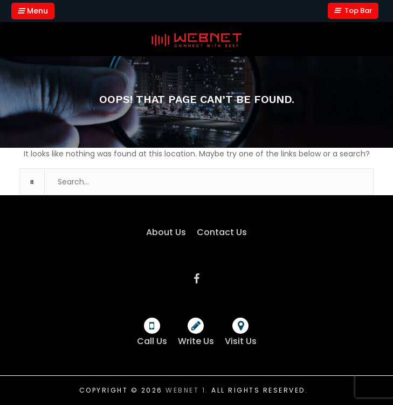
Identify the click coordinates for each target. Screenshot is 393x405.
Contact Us (222, 232)
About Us (166, 232)
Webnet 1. (187, 390)
